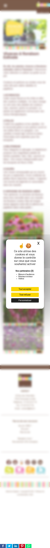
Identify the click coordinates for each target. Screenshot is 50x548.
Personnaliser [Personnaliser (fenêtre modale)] (24, 300)
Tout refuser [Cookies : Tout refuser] (25, 294)
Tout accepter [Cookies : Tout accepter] (25, 289)
